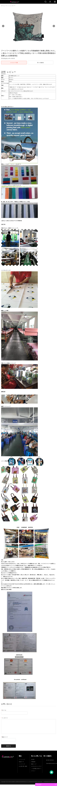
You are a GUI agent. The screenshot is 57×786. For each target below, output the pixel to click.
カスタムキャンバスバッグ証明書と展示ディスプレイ (36, 766)
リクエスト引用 (14, 62)
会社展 (32, 759)
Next (54, 26)
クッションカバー (10, 5)
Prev (3, 26)
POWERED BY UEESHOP (50, 781)
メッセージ (4, 717)
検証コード (4, 737)
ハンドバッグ (22, 764)
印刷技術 (33, 761)
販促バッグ (33, 764)
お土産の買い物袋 (23, 766)
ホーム (3, 5)
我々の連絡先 (40, 62)
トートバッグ (22, 759)
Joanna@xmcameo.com (50, 763)
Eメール (3, 710)
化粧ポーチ (21, 761)
